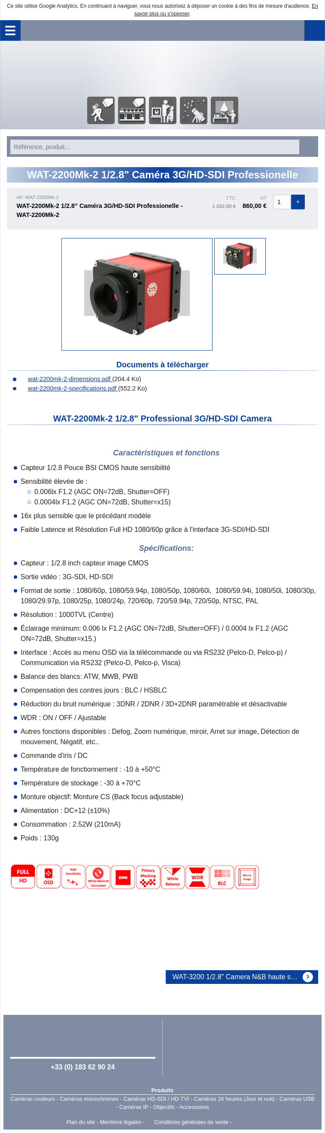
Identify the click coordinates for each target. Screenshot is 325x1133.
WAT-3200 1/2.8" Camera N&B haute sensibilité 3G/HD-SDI (245, 976)
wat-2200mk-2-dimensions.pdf (65, 379)
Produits (163, 1090)
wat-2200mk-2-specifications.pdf (68, 388)
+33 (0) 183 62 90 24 (83, 1067)
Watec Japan (242, 1046)
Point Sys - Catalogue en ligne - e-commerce (246, 1122)
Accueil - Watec (162, 68)
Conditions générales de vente (191, 1122)
